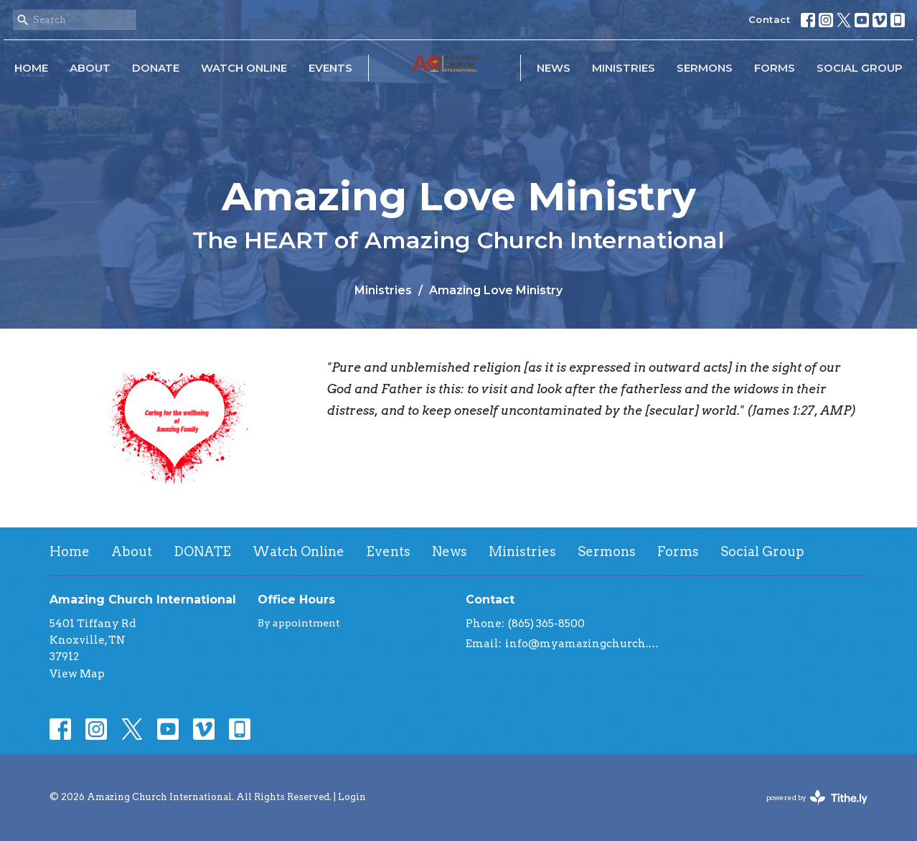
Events (330, 68)
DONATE (155, 68)
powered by (816, 798)
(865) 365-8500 (546, 623)
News (553, 68)
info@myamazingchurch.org (582, 643)
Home (31, 68)
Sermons (705, 68)
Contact (769, 19)
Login (352, 796)
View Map (77, 673)
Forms (774, 68)
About (90, 68)
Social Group (860, 68)
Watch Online (244, 68)
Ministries (623, 68)
